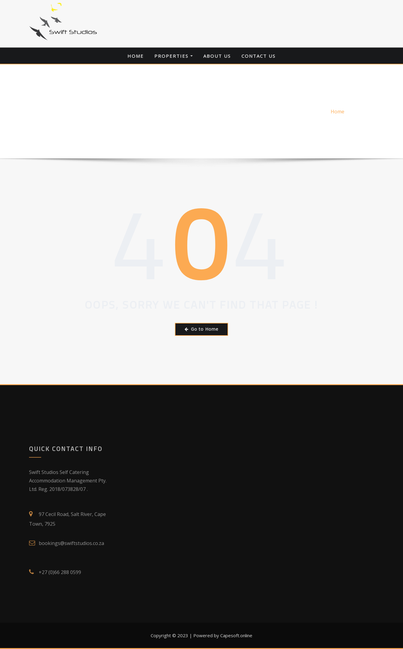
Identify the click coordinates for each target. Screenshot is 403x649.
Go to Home (201, 329)
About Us (217, 56)
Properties (173, 56)
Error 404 (363, 111)
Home (135, 56)
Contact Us (258, 56)
